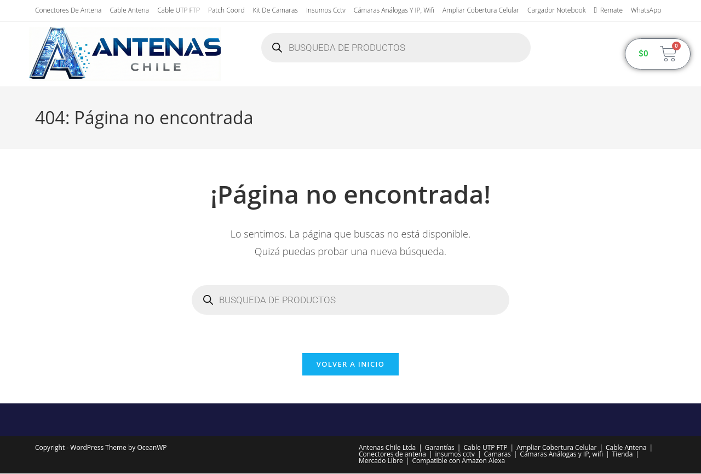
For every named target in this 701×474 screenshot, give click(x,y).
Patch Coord (226, 10)
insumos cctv (326, 10)
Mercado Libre (381, 461)
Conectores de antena (68, 10)
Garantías (440, 448)
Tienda (622, 454)
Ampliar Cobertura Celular (481, 10)
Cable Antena (129, 10)
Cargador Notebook (556, 10)
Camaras (497, 454)
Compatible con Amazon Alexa (458, 461)
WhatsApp (646, 10)
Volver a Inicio (350, 364)
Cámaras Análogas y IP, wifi (394, 10)
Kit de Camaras (275, 10)
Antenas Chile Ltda (387, 448)
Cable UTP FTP (178, 10)
